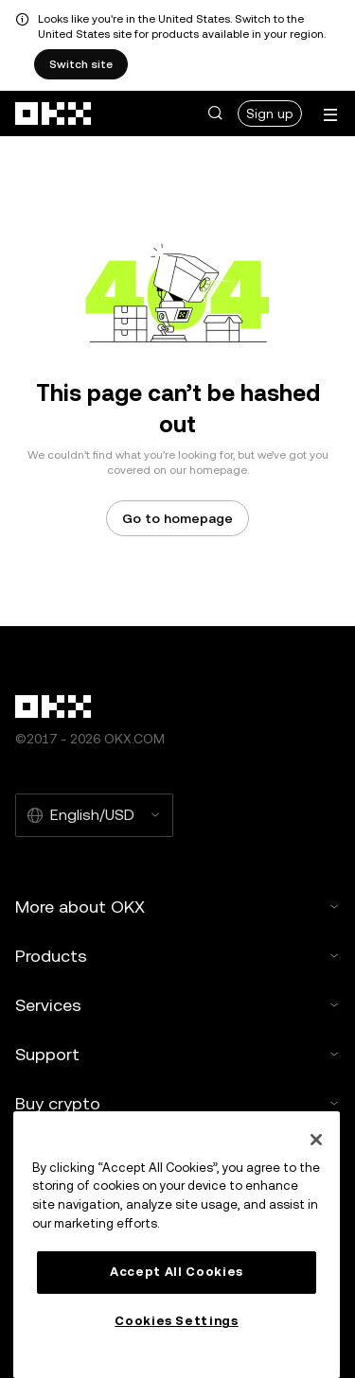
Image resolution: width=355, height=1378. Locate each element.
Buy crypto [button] (177, 1103)
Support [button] (177, 1054)
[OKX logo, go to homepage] (54, 113)
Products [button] (177, 956)
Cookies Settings (177, 1321)
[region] (176, 1244)
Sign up (269, 113)
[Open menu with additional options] (330, 115)
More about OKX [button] (177, 906)
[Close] (316, 1139)
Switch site (81, 64)
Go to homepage (177, 518)
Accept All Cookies (176, 1272)
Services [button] (177, 1005)
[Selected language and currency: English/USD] (94, 815)
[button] (214, 113)
